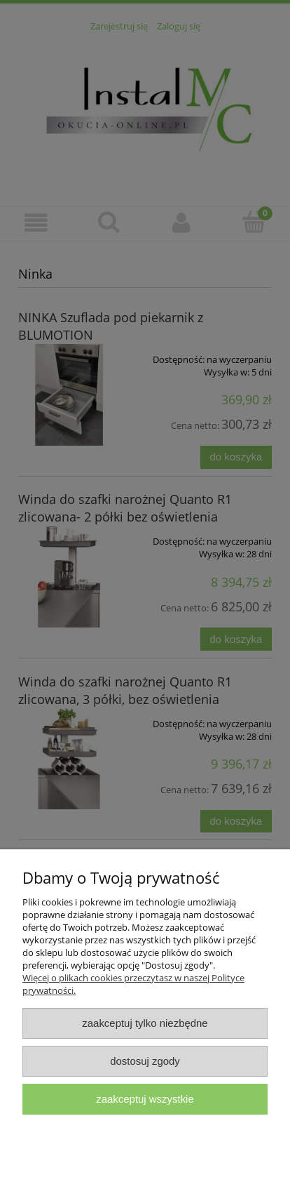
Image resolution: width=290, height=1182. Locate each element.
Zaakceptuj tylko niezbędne (144, 1023)
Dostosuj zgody (145, 1061)
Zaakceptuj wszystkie (144, 1099)
